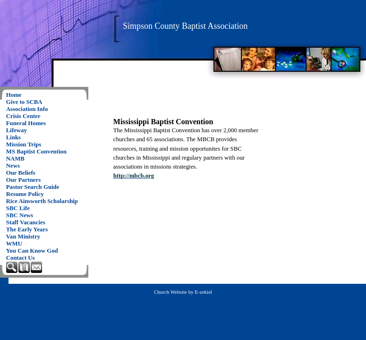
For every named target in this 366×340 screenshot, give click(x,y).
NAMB (15, 158)
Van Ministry (23, 236)
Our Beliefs (20, 173)
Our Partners (23, 180)
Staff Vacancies (25, 222)
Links (13, 137)
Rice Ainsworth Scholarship (42, 201)
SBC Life (18, 208)
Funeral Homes (26, 123)
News (13, 165)
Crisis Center (23, 116)
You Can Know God (32, 250)
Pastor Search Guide (33, 187)
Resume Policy (25, 194)
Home (14, 95)
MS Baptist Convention (36, 151)
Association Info (27, 109)
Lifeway (16, 130)
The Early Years (27, 229)
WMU (14, 243)
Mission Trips (24, 144)
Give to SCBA (24, 102)
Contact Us (20, 258)
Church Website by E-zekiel (183, 292)
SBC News (19, 215)
